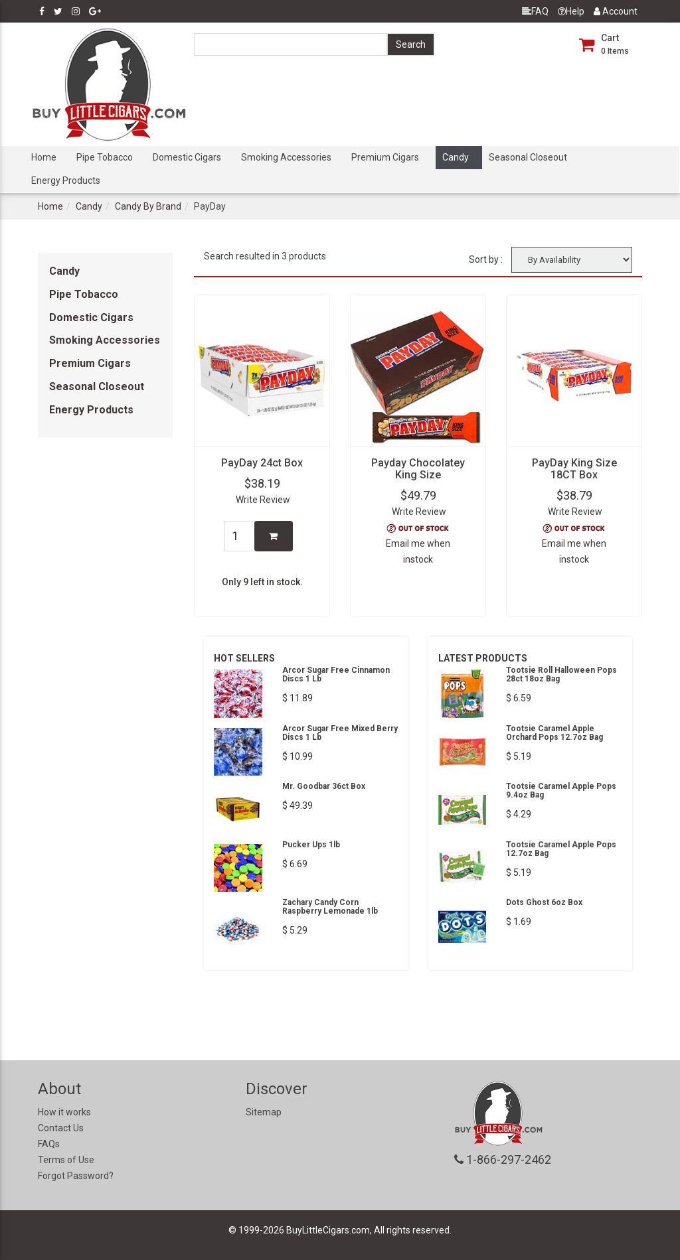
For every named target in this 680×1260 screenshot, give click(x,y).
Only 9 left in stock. (262, 582)
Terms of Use (66, 1160)
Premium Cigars (385, 157)
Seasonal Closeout (528, 157)
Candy (455, 157)
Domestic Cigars (187, 157)
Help (571, 11)
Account (616, 11)
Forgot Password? (76, 1175)
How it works (64, 1112)
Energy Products (65, 180)
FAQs (49, 1144)
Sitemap (264, 1112)
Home (43, 157)
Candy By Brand (148, 206)
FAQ (535, 11)
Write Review (263, 499)
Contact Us (61, 1128)
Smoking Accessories (286, 157)
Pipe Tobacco (104, 157)
